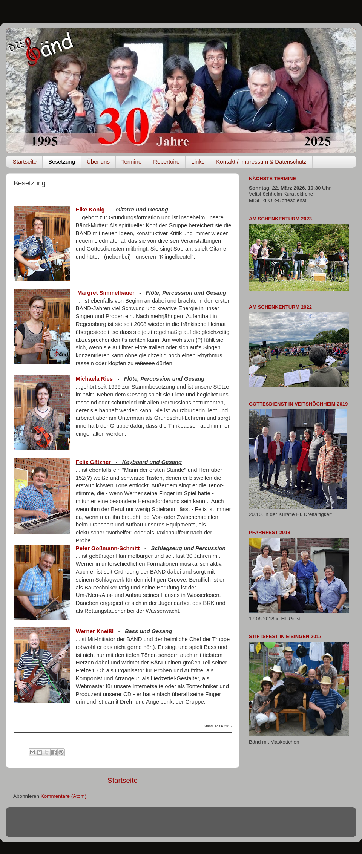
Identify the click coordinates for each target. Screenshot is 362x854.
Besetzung (61, 161)
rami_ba (210, 825)
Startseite (25, 161)
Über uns (98, 161)
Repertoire (166, 161)
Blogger (259, 825)
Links (197, 161)
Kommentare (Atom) (64, 796)
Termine (131, 161)
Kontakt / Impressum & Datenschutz (261, 161)
